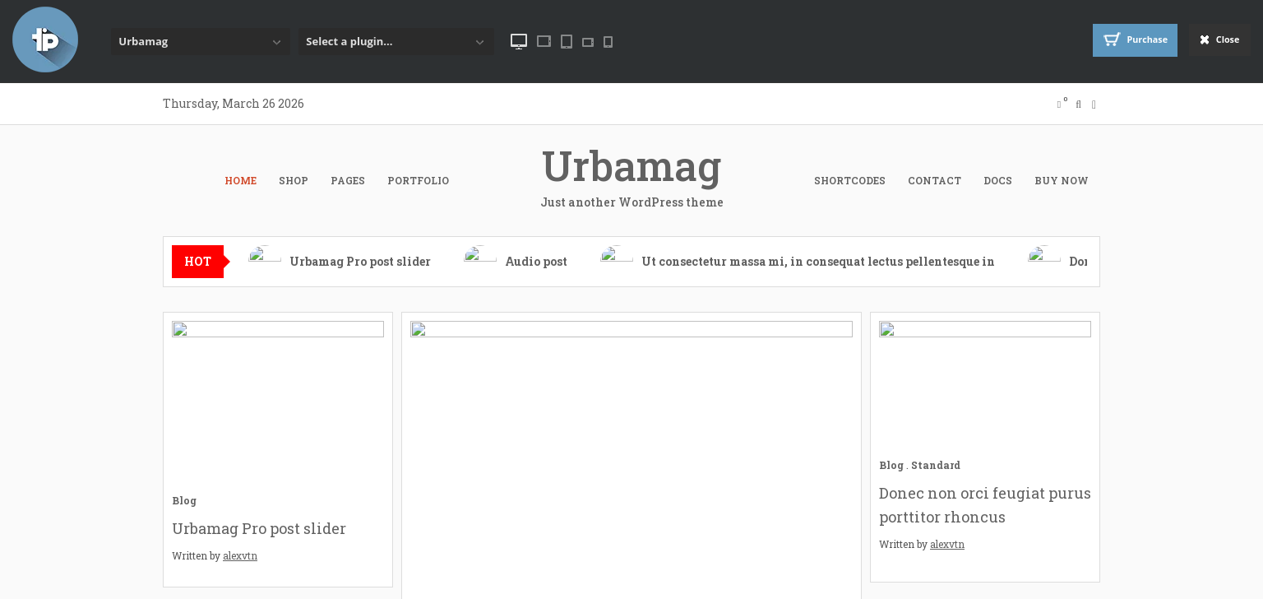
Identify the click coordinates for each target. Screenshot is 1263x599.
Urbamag (143, 41)
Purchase (1120, 40)
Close (1215, 41)
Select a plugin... (349, 41)
